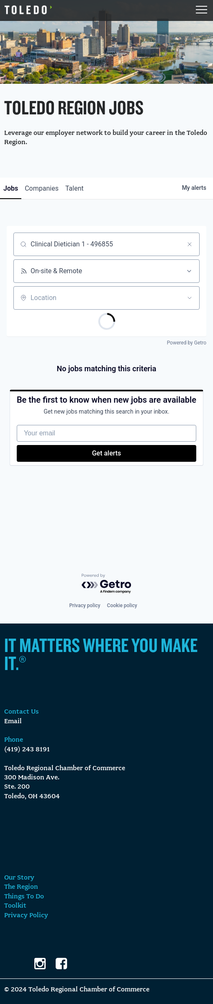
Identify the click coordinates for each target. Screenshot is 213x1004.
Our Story (19, 878)
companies (42, 188)
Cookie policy (122, 605)
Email (13, 721)
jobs (10, 188)
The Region (21, 887)
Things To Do (24, 896)
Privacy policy (84, 605)
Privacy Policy (26, 915)
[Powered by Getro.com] (107, 584)
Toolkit (15, 906)
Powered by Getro (186, 343)
